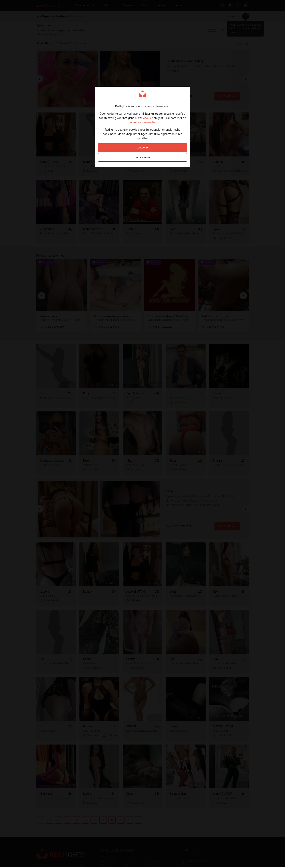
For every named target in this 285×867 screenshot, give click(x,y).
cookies (148, 118)
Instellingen (142, 157)
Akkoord (142, 147)
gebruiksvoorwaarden (142, 122)
